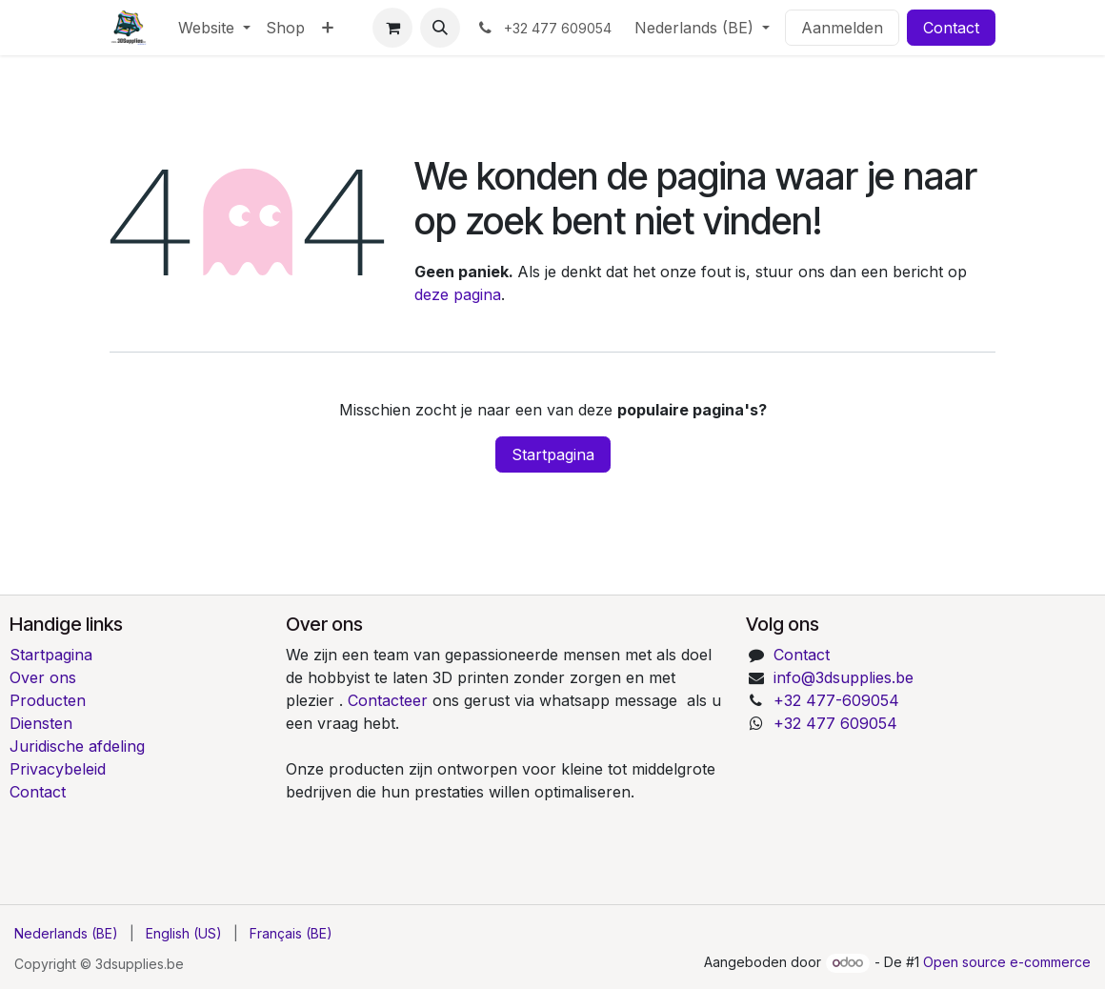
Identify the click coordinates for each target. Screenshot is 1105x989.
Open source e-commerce (1007, 962)
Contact (951, 27)
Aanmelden (842, 27)
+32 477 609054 (835, 723)
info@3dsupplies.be (844, 677)
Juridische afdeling (77, 746)
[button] (440, 28)
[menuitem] (214, 28)
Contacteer (390, 700)
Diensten (41, 723)
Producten (48, 700)
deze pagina (457, 294)
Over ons (43, 677)
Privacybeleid (58, 768)
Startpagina (553, 454)
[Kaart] (920, 803)
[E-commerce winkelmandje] (392, 28)
